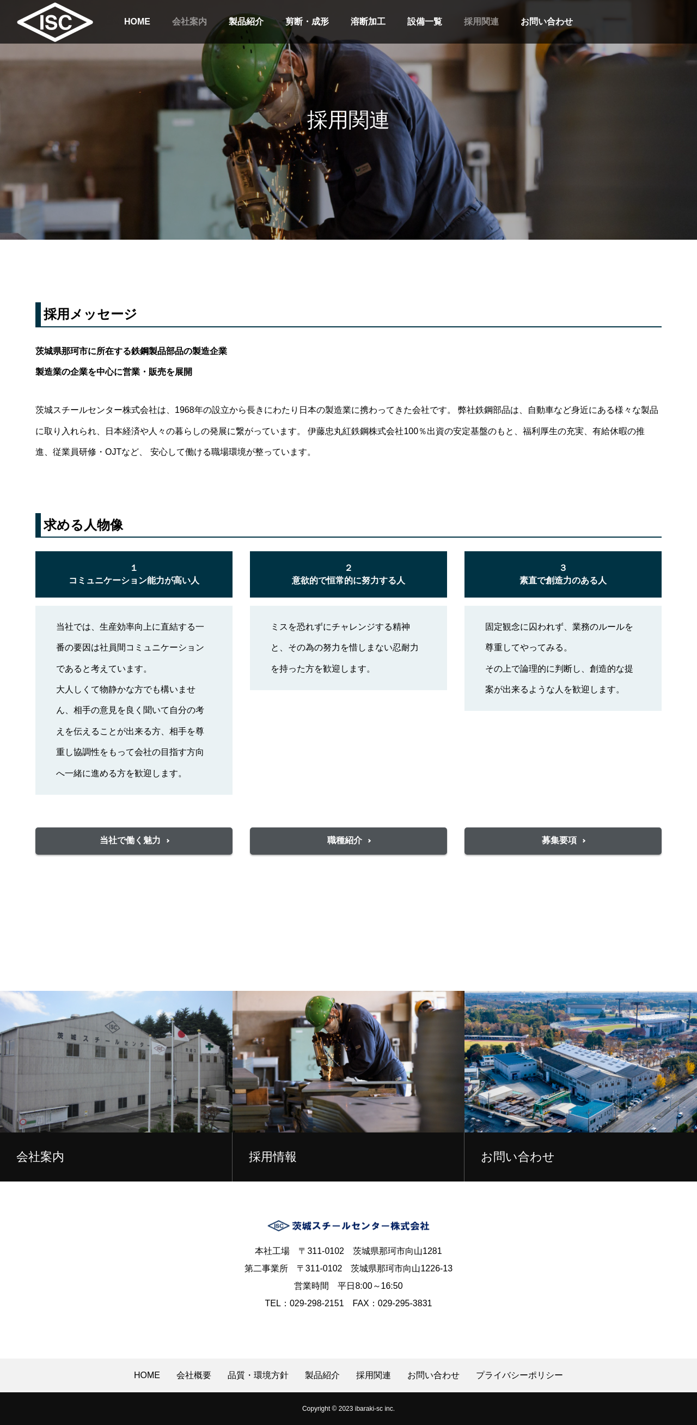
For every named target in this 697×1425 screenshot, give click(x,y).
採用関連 (481, 21)
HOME (137, 21)
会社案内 (189, 21)
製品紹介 (246, 21)
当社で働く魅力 (130, 840)
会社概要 (193, 1375)
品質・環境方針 (258, 1375)
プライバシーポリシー (519, 1375)
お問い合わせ (547, 21)
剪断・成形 (307, 21)
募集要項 (559, 840)
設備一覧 (424, 21)
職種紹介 (344, 840)
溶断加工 (368, 21)
